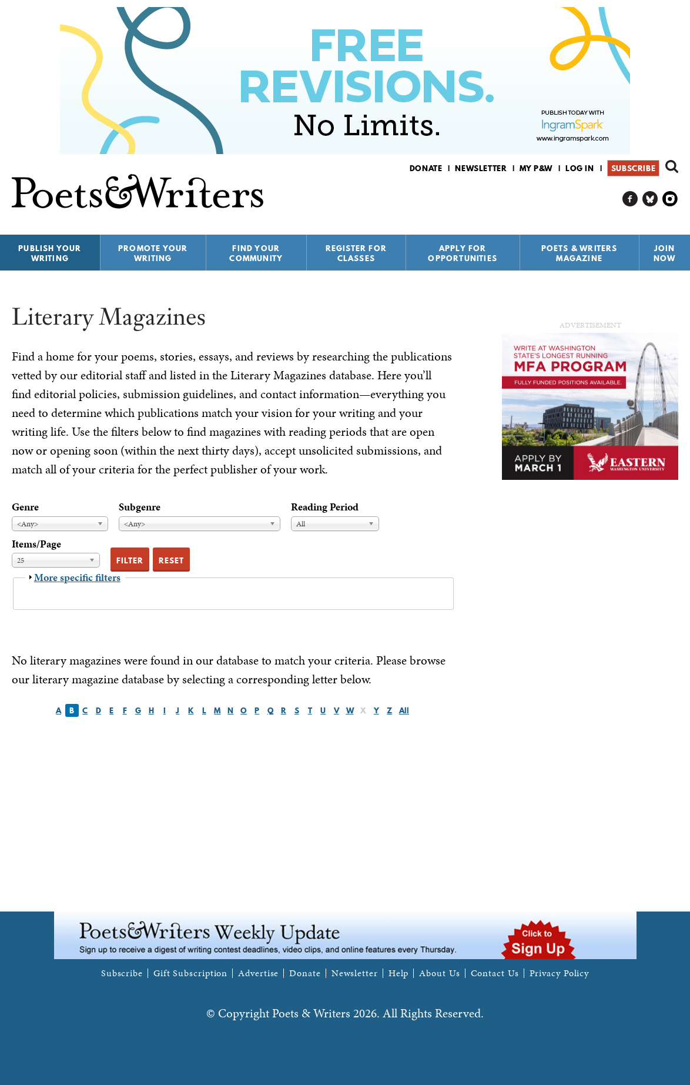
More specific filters (77, 577)
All (404, 710)
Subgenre (139, 506)
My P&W (536, 168)
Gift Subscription (190, 973)
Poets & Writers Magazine (579, 253)
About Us (439, 973)
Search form (671, 166)
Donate (426, 168)
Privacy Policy (559, 973)
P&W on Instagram (670, 199)
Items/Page (36, 543)
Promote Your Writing (152, 253)
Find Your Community (256, 253)
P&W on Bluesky (650, 199)
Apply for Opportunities (462, 253)
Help (398, 973)
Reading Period (325, 506)
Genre (25, 506)
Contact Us (495, 973)
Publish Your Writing (49, 253)
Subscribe (633, 168)
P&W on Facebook (630, 199)
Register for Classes (356, 253)
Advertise (258, 973)
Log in (579, 168)
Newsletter (481, 168)
